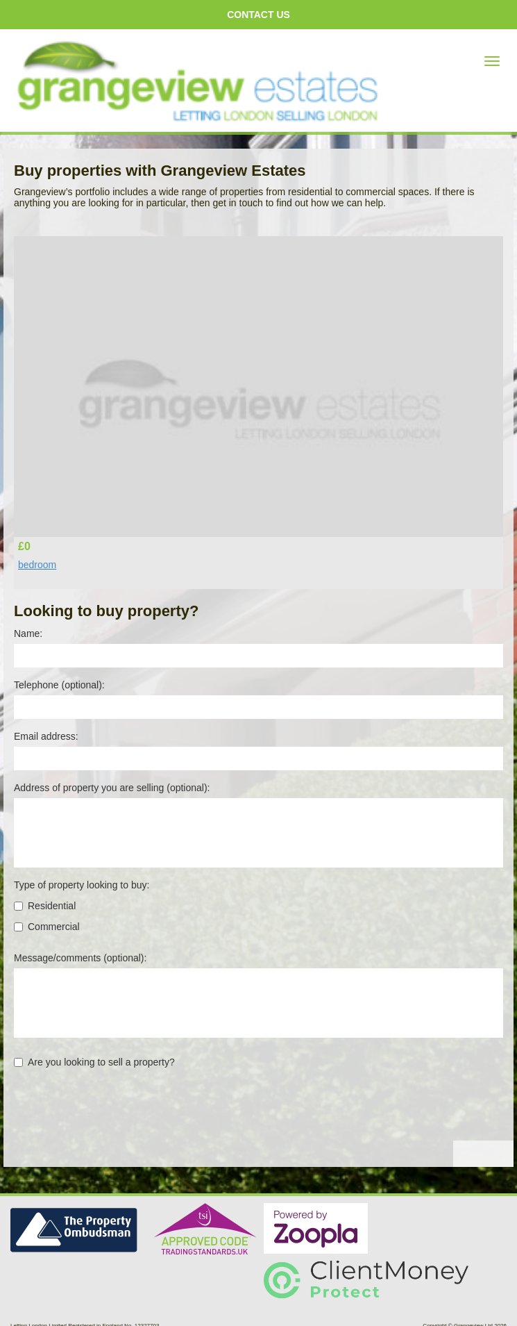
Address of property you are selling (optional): (112, 787)
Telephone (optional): (59, 684)
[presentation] (119, 1113)
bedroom (37, 564)
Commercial (47, 926)
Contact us (258, 14)
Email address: (46, 736)
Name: (28, 633)
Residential (45, 905)
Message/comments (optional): (80, 957)
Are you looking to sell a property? (94, 1062)
